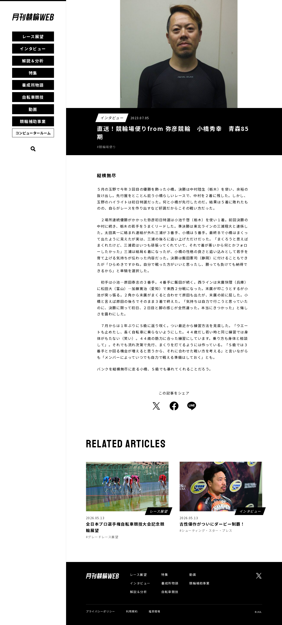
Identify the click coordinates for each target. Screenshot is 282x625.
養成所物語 (33, 85)
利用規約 (132, 611)
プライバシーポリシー (100, 611)
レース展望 (33, 36)
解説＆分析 (33, 60)
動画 (33, 109)
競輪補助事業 (33, 121)
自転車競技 (33, 97)
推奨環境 (154, 611)
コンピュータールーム (33, 133)
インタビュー (33, 48)
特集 (33, 73)
